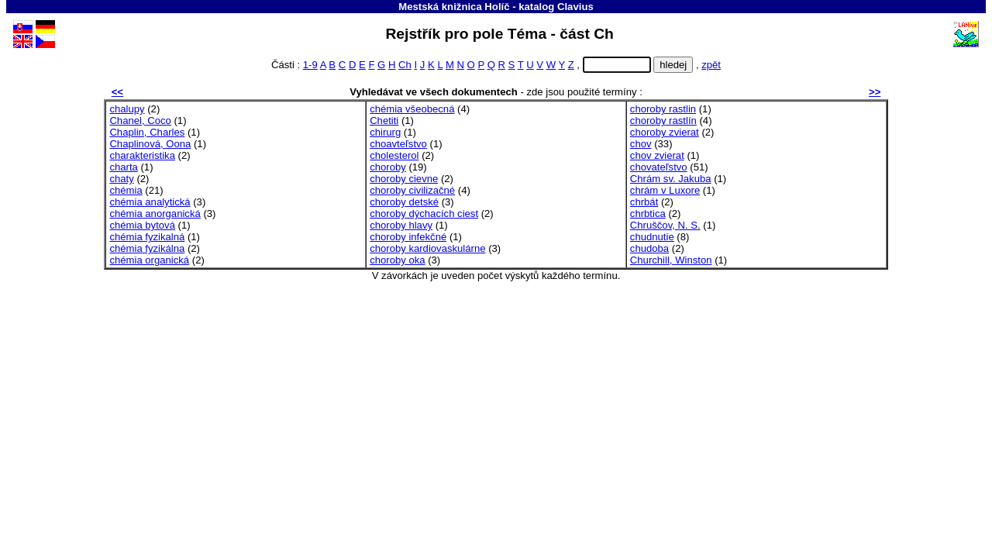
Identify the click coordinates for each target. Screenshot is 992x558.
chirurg (385, 132)
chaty (121, 178)
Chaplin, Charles (146, 132)
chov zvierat (657, 155)
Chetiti (384, 120)
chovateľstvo (658, 167)
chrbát (644, 202)
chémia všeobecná (412, 109)
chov (641, 144)
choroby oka (397, 260)
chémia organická (149, 260)
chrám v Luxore (665, 190)
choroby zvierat (664, 132)
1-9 (310, 65)
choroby (388, 167)
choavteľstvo (398, 144)
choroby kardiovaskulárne (427, 248)
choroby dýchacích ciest (424, 213)
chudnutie (652, 237)
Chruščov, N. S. (665, 225)
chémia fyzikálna (146, 248)
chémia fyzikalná (146, 237)
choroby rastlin (663, 109)
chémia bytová (142, 225)
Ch (405, 65)
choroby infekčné (408, 237)
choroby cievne (404, 178)
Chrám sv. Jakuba (670, 178)
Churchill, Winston (671, 260)
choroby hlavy (401, 225)
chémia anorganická (154, 213)
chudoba (649, 248)
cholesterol (394, 155)
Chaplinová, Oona (150, 144)
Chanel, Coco (139, 120)
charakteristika (142, 155)
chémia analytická (149, 202)
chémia (125, 190)
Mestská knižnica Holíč (453, 6)
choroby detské (404, 202)
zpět (711, 65)
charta (123, 167)
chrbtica (648, 213)
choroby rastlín (663, 120)
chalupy (126, 109)
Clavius (575, 6)
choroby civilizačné (412, 190)
